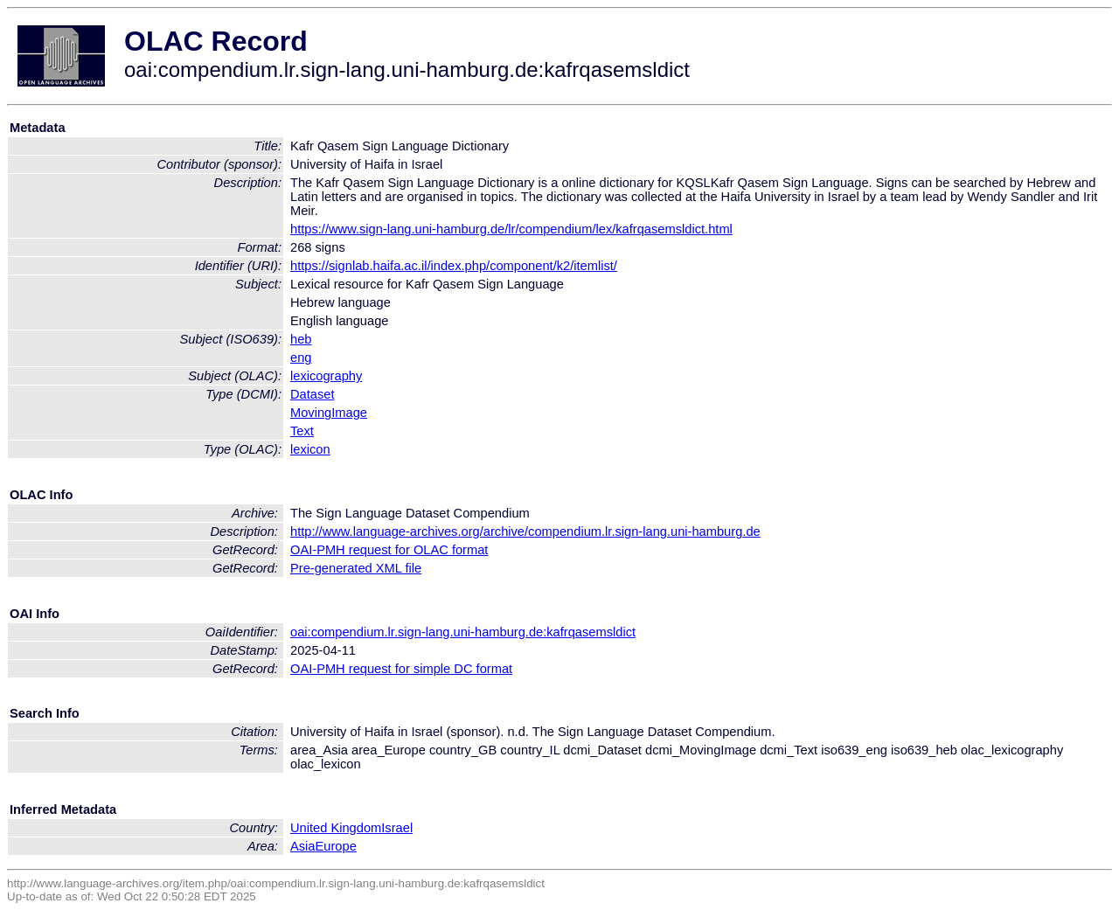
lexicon (310, 449)
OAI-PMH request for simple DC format (401, 669)
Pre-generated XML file (355, 568)
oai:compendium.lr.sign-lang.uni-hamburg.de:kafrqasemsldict (463, 632)
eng (300, 358)
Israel (397, 828)
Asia (303, 846)
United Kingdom (335, 828)
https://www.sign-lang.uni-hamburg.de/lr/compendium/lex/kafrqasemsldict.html (511, 229)
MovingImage (328, 413)
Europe (336, 846)
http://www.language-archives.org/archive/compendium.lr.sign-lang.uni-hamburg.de (525, 531)
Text (302, 431)
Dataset (312, 394)
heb (300, 339)
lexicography (326, 376)
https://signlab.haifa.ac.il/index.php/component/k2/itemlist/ (453, 266)
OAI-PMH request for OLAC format (389, 550)
